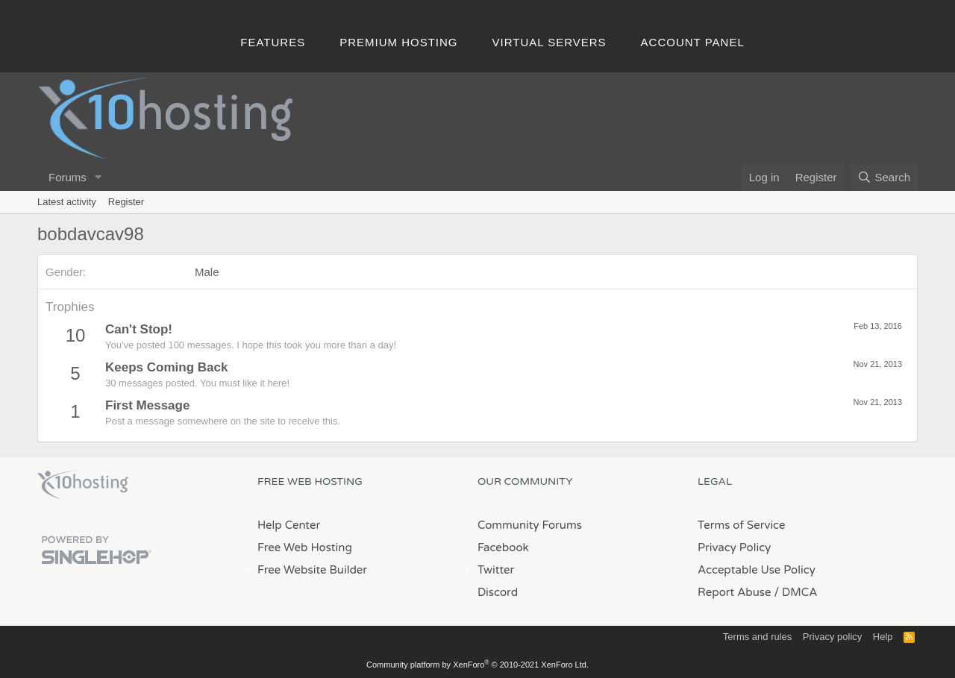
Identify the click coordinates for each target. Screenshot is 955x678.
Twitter (496, 570)
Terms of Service (742, 525)
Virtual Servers (549, 42)
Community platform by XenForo (477, 664)
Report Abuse (734, 592)
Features (272, 42)
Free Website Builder (312, 570)
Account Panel (693, 42)
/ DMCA (795, 592)
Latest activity (66, 201)
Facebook (503, 547)
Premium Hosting (398, 42)
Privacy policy (832, 636)
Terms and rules (757, 636)
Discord (498, 592)
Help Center (288, 525)
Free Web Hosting (304, 547)
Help (883, 636)
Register (126, 201)
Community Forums (530, 525)
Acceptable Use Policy (756, 570)
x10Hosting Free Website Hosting (82, 485)
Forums (67, 177)
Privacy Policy (734, 547)
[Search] (884, 177)
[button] (98, 177)
